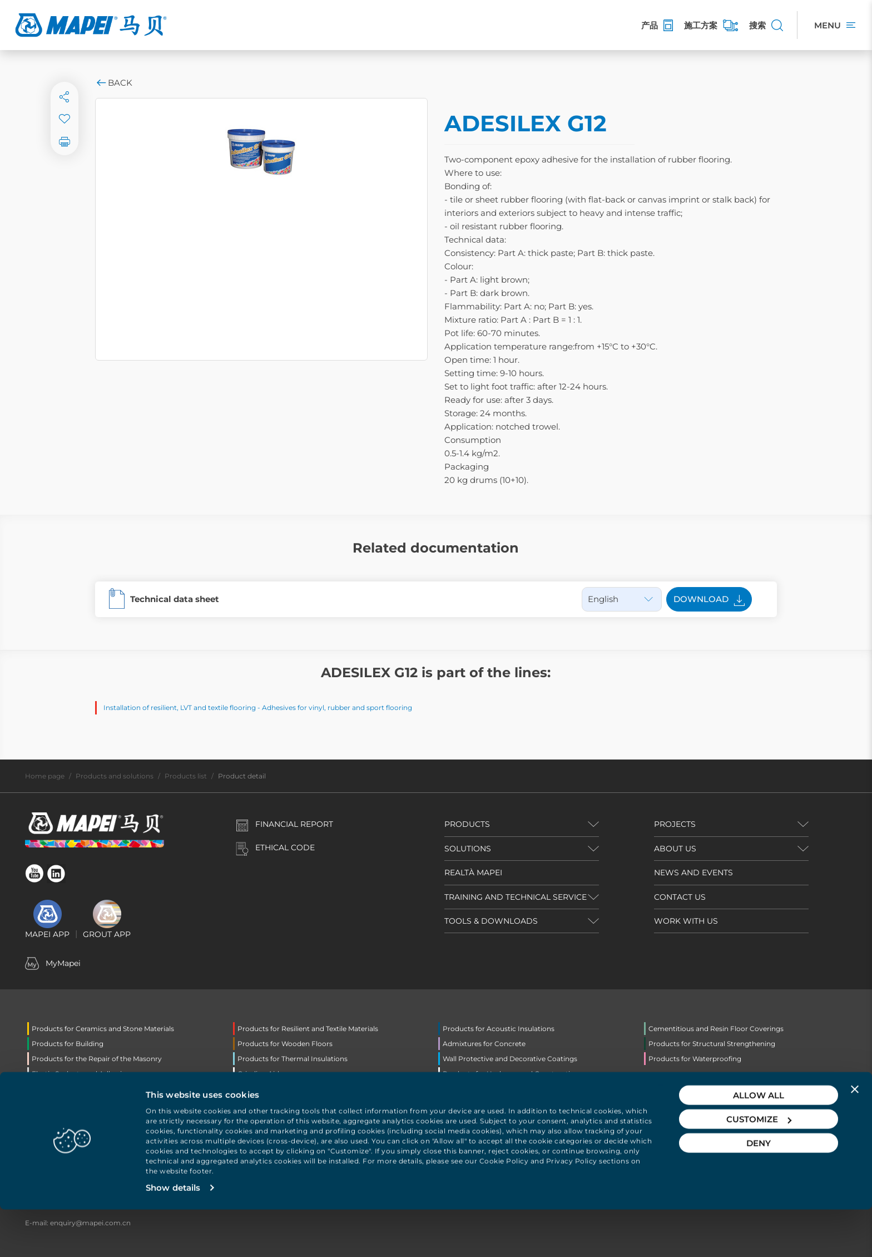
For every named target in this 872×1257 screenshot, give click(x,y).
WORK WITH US (686, 921)
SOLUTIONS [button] (467, 849)
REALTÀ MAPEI (473, 872)
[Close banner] (855, 1137)
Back (113, 82)
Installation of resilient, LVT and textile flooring (179, 707)
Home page (45, 776)
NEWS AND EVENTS (693, 872)
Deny (758, 1190)
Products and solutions (114, 776)
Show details (173, 1235)
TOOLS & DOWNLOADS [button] (491, 921)
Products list (186, 776)
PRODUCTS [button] (467, 824)
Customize (758, 1166)
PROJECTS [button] (675, 824)
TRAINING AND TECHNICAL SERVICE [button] (515, 897)
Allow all (758, 1142)
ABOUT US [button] (675, 849)
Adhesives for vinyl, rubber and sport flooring (337, 707)
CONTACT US (680, 897)
